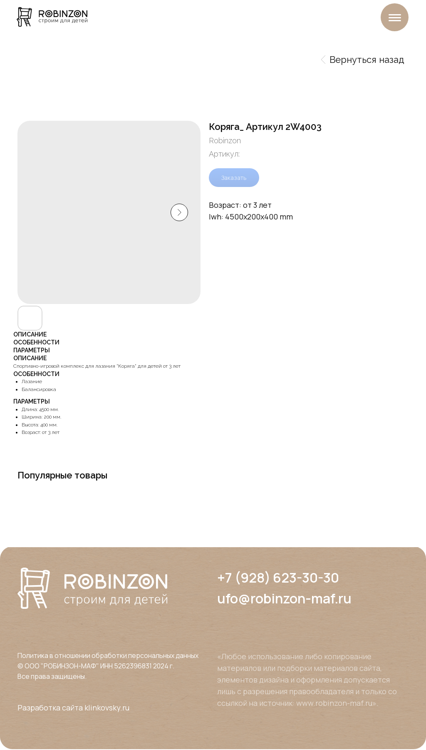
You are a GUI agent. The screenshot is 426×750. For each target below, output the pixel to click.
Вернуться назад (362, 59)
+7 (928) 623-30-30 (278, 577)
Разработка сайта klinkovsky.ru (73, 708)
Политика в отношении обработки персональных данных (107, 655)
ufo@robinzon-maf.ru (284, 598)
